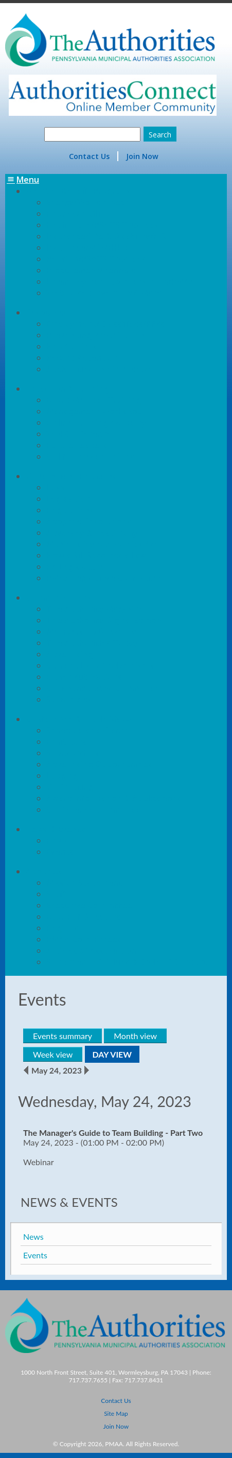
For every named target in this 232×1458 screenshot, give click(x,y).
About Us (44, 871)
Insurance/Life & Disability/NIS (106, 236)
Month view (135, 1036)
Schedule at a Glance (88, 730)
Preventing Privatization (95, 335)
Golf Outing (70, 787)
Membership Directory (91, 631)
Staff (56, 894)
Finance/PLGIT (74, 213)
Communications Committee (103, 688)
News (57, 840)
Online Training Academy (96, 422)
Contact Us (89, 156)
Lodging (62, 775)
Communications (59, 597)
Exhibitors (66, 741)
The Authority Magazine (95, 608)
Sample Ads (69, 699)
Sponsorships (73, 753)
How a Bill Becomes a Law (96, 555)
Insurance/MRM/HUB (87, 247)
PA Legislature (75, 566)
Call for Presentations (90, 456)
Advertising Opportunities (99, 764)
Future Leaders (77, 445)
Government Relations (71, 476)
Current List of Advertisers (100, 665)
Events (60, 851)
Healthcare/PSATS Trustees (102, 225)
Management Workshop (94, 411)
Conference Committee (93, 809)
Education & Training (67, 388)
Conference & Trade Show (78, 719)
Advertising (69, 654)
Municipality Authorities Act (102, 544)
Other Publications (84, 676)
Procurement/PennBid (91, 270)
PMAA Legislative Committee (104, 578)
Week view (53, 1054)
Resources (46, 312)
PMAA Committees (83, 939)
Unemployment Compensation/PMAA (120, 281)
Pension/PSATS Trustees (96, 259)
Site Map (116, 1413)
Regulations (70, 510)
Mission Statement (84, 882)
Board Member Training (93, 400)
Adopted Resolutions (88, 521)
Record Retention (82, 357)
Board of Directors (83, 916)
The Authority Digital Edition (104, 620)
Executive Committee (89, 905)
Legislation (68, 498)
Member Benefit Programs (79, 191)
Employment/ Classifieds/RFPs (105, 323)
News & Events (55, 829)
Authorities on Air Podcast (99, 369)
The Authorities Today (92, 642)
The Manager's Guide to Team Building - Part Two (113, 1132)
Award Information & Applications (114, 798)
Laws (56, 487)
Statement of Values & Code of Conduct (126, 962)
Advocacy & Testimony (92, 532)
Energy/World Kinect (87, 202)
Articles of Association (91, 950)
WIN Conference (79, 434)
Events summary (62, 1036)
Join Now (142, 156)
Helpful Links (72, 346)
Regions (62, 928)
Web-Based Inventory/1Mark (103, 292)
